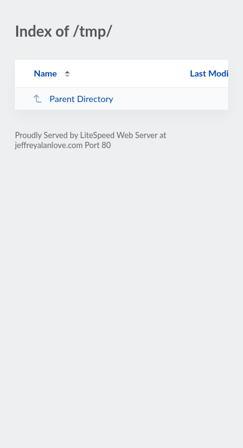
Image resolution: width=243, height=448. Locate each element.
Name (45, 73)
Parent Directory (72, 98)
